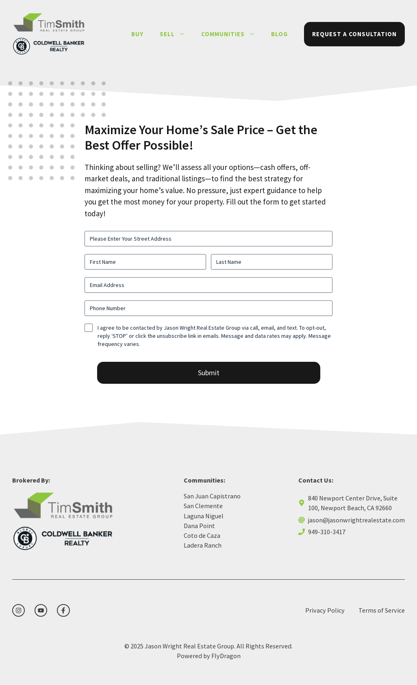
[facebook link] (63, 610)
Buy (137, 34)
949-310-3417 (326, 532)
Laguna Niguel (204, 516)
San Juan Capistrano (212, 496)
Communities (232, 34)
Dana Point (199, 526)
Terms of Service (381, 610)
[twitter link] (41, 610)
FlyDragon (226, 656)
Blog (279, 34)
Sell (176, 34)
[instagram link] (18, 610)
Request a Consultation (354, 34)
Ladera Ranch (203, 545)
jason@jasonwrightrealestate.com (356, 520)
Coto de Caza (202, 535)
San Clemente (203, 506)
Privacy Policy (325, 610)
